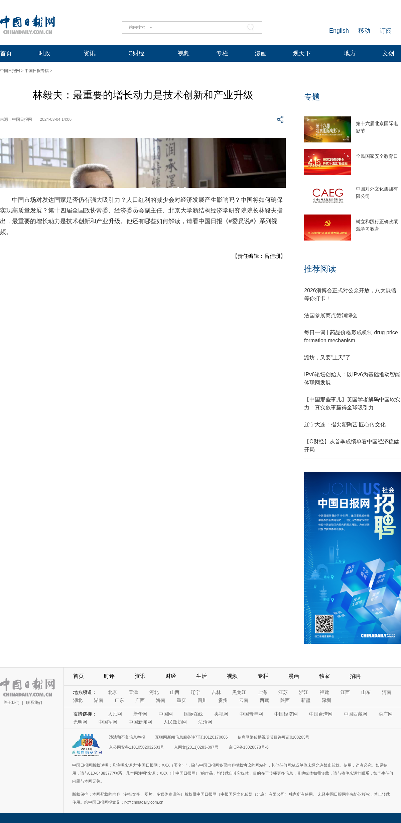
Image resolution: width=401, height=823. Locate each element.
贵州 (223, 700)
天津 (133, 692)
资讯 (90, 53)
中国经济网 (286, 714)
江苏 (283, 692)
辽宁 (195, 692)
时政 (44, 53)
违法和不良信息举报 (127, 737)
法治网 (205, 722)
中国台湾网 (320, 714)
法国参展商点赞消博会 (331, 315)
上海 (262, 692)
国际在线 (193, 714)
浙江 (303, 692)
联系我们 (34, 702)
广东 (119, 700)
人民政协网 (175, 722)
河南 (386, 692)
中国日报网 (10, 70)
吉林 (216, 692)
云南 (243, 700)
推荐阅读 (320, 268)
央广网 (386, 714)
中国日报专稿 (37, 70)
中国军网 (108, 722)
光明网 (80, 722)
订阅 (386, 30)
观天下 (302, 53)
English (339, 30)
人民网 (115, 714)
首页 (6, 53)
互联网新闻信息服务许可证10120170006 (191, 737)
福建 (324, 692)
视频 (184, 53)
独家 (324, 676)
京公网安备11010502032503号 (136, 747)
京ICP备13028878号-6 (249, 747)
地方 (350, 53)
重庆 (181, 700)
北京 (112, 692)
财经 (170, 676)
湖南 (98, 700)
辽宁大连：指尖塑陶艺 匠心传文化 (345, 424)
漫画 (261, 53)
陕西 (285, 700)
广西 (140, 700)
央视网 (221, 714)
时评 (109, 676)
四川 (202, 700)
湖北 (78, 700)
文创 (388, 53)
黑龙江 (239, 692)
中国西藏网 (355, 714)
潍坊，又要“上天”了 (327, 357)
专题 (312, 96)
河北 (154, 692)
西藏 (264, 700)
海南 (160, 700)
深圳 (326, 700)
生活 (201, 676)
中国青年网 (251, 714)
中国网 (166, 714)
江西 (345, 692)
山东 (366, 692)
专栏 (222, 53)
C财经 (136, 53)
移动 (364, 30)
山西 (174, 692)
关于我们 (11, 702)
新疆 (305, 700)
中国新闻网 (140, 722)
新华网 (140, 714)
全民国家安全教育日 (377, 156)
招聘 (355, 676)
